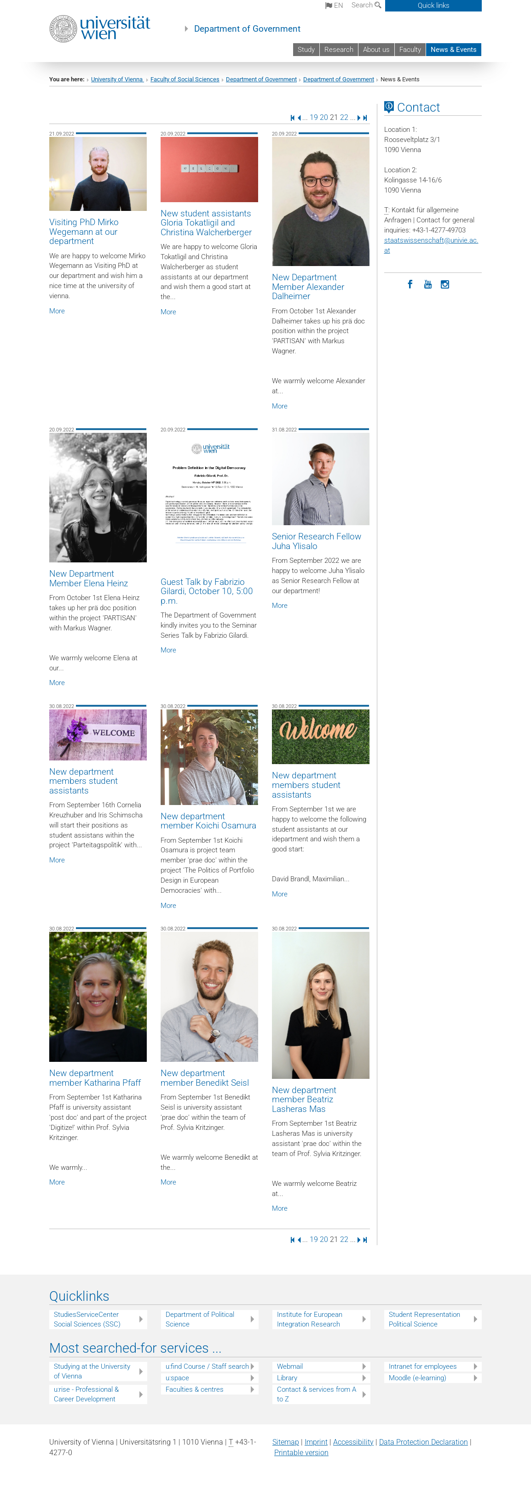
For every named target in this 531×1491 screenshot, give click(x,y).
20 (324, 117)
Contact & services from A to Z (316, 1394)
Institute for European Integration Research (309, 1319)
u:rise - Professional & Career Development (86, 1394)
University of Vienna (117, 79)
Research (338, 49)
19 (314, 117)
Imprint (316, 1442)
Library (287, 1378)
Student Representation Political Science (424, 1319)
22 (344, 117)
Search (366, 5)
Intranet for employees (423, 1366)
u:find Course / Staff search (207, 1366)
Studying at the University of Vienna (92, 1371)
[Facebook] (410, 283)
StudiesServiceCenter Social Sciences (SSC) (87, 1319)
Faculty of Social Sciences (184, 79)
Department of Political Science (200, 1319)
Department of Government (247, 29)
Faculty (410, 49)
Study (306, 49)
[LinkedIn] (393, 283)
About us (376, 49)
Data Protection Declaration (423, 1442)
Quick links (434, 5)
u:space (177, 1378)
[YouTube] (428, 283)
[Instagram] (445, 283)
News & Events (454, 49)
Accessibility (353, 1442)
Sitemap (285, 1442)
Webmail (290, 1366)
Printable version (301, 1452)
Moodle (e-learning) (417, 1378)
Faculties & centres (195, 1389)
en (334, 5)
